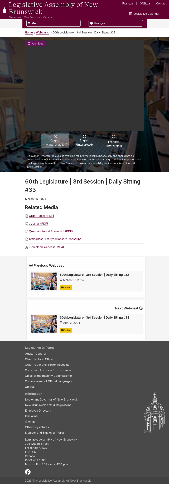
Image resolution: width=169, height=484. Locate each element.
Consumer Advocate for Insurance (48, 370)
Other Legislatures (37, 427)
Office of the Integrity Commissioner (48, 375)
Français (127, 3)
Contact (161, 3)
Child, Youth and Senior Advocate (47, 364)
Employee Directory (38, 410)
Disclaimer (31, 416)
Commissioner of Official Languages (48, 381)
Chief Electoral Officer (39, 359)
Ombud (30, 386)
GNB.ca (145, 3)
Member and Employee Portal (44, 432)
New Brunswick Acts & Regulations (48, 405)
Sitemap (30, 421)
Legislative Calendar (144, 14)
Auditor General (35, 353)
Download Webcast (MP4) (46, 247)
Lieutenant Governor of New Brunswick (51, 399)
